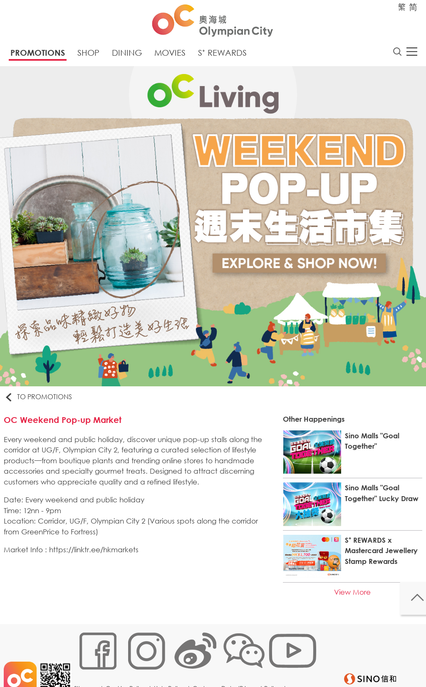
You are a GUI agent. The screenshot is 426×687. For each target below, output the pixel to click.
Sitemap (89, 661)
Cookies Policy (129, 661)
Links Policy (172, 661)
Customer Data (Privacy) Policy (240, 661)
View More (349, 596)
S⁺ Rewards (222, 55)
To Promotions (43, 400)
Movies (170, 55)
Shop (88, 55)
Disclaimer (91, 673)
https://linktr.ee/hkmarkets (98, 556)
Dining (127, 55)
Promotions (37, 55)
